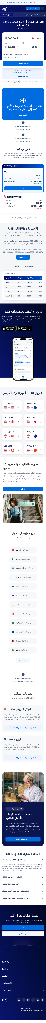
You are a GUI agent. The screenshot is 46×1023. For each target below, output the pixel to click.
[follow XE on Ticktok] (42, 1000)
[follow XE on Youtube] (38, 1000)
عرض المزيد (23, 660)
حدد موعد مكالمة (23, 76)
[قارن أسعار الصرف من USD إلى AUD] (34, 434)
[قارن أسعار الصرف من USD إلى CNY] (34, 448)
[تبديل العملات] (23, 43)
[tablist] (23, 266)
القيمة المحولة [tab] (29, 266)
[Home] (4, 9)
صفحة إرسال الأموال (8, 870)
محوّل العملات (6, 15)
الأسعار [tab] (17, 266)
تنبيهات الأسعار (35, 15)
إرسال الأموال (23, 63)
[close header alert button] (44, 2)
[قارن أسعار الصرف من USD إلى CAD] (12, 434)
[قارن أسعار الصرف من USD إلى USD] (12, 406)
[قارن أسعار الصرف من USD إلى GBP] (12, 420)
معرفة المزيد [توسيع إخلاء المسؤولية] (31, 217)
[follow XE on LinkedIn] (28, 1000)
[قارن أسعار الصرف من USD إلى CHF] (12, 448)
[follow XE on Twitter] (24, 1000)
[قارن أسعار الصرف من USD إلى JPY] (34, 420)
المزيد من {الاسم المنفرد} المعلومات (23, 728)
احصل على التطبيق (32, 8)
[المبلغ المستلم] (11, 38)
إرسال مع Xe (23, 188)
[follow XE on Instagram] (33, 1000)
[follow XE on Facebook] (19, 1000)
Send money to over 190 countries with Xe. (21, 2)
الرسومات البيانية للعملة (21, 15)
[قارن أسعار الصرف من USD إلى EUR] (34, 406)
